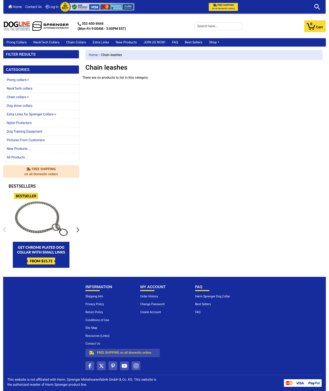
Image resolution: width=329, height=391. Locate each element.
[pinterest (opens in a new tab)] (113, 366)
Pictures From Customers (26, 140)
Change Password (152, 304)
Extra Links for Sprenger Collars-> (31, 114)
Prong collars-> (18, 80)
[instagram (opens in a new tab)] (136, 366)
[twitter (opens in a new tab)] (101, 366)
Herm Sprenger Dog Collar (212, 296)
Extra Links (101, 42)
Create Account (150, 312)
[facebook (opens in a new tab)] (90, 366)
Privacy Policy (94, 304)
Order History (149, 296)
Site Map (91, 328)
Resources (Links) (97, 336)
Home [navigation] (93, 55)
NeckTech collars (19, 88)
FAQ (175, 42)
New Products (126, 42)
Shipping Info (94, 296)
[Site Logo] (36, 26)
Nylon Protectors (19, 123)
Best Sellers (193, 42)
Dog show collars (19, 106)
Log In (52, 7)
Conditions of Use (97, 320)
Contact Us (33, 7)
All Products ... (17, 157)
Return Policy (94, 312)
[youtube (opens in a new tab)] (124, 366)
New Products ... (19, 149)
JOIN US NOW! (154, 42)
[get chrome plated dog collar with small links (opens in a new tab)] (41, 229)
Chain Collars (76, 42)
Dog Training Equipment (24, 131)
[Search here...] (218, 26)
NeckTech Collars (46, 42)
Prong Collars (17, 42)
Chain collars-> (18, 97)
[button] (317, 7)
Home (15, 7)
